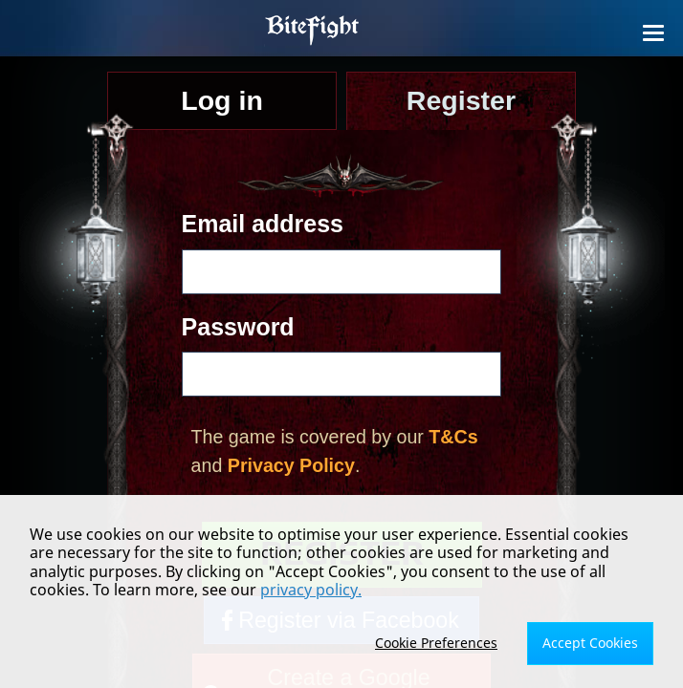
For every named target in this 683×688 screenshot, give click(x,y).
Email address (262, 223)
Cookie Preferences (436, 643)
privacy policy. (311, 589)
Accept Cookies (590, 643)
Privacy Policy (291, 465)
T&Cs (453, 436)
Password (238, 326)
